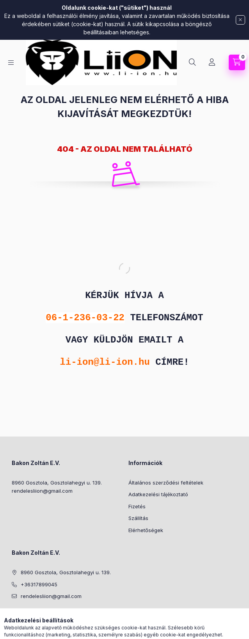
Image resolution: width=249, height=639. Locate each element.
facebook (14, 616)
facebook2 (45, 616)
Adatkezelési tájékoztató (158, 494)
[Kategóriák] (11, 62)
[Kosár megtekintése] (237, 62)
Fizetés (137, 506)
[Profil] (212, 62)
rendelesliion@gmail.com (42, 491)
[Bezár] (240, 20)
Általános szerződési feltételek (165, 482)
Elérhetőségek (145, 530)
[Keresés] (192, 62)
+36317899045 (39, 584)
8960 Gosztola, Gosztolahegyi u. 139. (57, 482)
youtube (61, 616)
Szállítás (138, 518)
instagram (29, 616)
